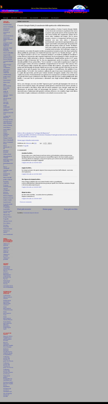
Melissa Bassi (7, 154)
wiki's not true (14, 18)
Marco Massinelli (8, 140)
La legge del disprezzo (6, 116)
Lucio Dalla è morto (7, 130)
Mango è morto (7, 138)
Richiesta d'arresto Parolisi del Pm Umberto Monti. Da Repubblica (8, 351)
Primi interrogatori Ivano (7, 313)
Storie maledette (23, 18)
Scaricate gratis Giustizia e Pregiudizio (7, 205)
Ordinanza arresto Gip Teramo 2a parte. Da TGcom (8, 365)
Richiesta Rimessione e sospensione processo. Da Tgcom (7, 275)
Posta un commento (26, 202)
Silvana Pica (6, 214)
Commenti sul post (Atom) (31, 213)
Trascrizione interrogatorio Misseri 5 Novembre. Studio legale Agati (7, 325)
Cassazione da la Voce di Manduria (8, 286)
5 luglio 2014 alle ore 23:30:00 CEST (32, 198)
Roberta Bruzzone (6, 193)
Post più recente (24, 209)
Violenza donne (7, 228)
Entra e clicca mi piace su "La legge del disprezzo (33, 133)
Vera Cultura (6, 223)
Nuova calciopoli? (6, 167)
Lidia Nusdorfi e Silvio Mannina (7, 122)
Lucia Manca (6, 127)
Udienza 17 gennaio (6, 258)
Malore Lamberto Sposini (6, 134)
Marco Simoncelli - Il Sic (7, 147)
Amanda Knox (7, 24)
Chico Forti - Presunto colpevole (6, 71)
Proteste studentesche (7, 185)
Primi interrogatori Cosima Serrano (8, 308)
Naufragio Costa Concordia (8, 160)
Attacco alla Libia (8, 52)
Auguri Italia (6, 55)
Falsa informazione (7, 85)
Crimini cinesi (7, 74)
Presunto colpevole (6, 182)
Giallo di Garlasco (5, 92)
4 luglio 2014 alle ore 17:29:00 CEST (32, 162)
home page (5, 18)
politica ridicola (7, 179)
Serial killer (6, 209)
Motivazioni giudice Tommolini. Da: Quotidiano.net (7, 378)
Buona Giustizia (7, 59)
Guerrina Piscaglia (6, 102)
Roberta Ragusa (8, 195)
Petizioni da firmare (6, 174)
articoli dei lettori (8, 36)
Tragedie (25, 146)
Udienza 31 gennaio (6, 255)
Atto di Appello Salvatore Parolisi (7, 395)
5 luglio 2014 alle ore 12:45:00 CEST (32, 187)
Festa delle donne (6, 88)
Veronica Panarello (6, 226)
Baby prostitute (7, 57)
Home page (47, 209)
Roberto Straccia (8, 198)
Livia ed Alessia (7, 125)
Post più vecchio (70, 209)
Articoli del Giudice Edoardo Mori (8, 39)
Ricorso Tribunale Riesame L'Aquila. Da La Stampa (8, 345)
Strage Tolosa (7, 217)
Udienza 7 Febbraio (6, 251)
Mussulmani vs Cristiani (7, 157)
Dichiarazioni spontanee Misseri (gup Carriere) (7, 303)
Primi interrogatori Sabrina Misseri (7, 318)
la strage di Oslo (8, 119)
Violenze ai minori (6, 231)
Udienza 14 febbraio (6, 248)
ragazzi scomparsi (6, 189)
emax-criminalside (34, 18)
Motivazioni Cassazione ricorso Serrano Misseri (7, 269)
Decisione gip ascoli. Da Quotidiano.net (7, 390)
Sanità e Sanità (7, 200)
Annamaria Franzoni (6, 29)
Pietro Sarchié (7, 177)
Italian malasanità (6, 106)
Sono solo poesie (55, 18)
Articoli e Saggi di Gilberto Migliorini (7, 44)
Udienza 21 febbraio (6, 244)
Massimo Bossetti (6, 151)
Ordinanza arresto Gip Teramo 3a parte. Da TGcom (8, 359)
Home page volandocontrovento (28, 140)
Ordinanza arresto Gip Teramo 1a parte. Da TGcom (8, 371)
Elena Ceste (6, 82)
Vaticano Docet (7, 221)
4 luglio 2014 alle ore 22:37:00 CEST (32, 174)
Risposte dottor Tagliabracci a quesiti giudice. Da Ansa (7, 338)
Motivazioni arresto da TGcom (6, 282)
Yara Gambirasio (8, 234)
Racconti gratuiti (44, 18)
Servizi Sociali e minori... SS (7, 212)
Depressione (7, 80)
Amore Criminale (8, 26)
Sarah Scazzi (7, 202)
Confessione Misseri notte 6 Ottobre (7, 297)
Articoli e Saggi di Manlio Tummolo (7, 49)
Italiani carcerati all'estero (8, 109)
